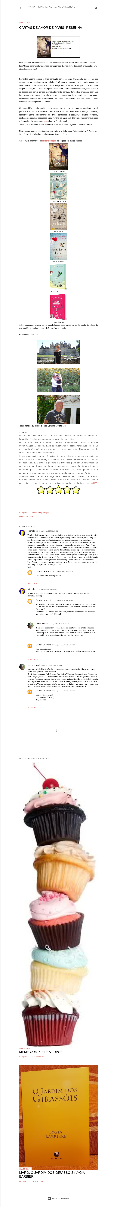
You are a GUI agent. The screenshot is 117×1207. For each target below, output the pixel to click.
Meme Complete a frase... (42, 1052)
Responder (32, 583)
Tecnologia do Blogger (58, 1198)
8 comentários (38, 1057)
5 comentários (37, 1181)
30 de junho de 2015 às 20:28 (63, 691)
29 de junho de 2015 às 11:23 (59, 624)
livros (31, 516)
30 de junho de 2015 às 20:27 (63, 645)
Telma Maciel (42, 623)
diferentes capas (49, 141)
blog (44, 121)
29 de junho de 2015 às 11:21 (51, 665)
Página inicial (35, 7)
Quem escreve (66, 7)
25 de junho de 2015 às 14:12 (63, 600)
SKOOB (94, 483)
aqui (64, 426)
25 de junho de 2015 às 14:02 (47, 531)
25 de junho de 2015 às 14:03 (47, 589)
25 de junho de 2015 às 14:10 (63, 571)
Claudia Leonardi (43, 571)
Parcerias (51, 7)
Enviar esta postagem (40, 513)
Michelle (31, 531)
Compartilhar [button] (24, 513)
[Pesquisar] (96, 7)
